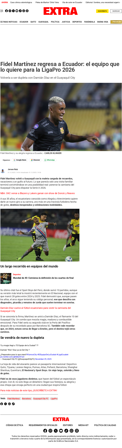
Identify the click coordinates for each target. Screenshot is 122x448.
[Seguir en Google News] (20, 160)
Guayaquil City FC (40, 399)
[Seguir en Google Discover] (35, 160)
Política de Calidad (105, 425)
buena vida (102, 22)
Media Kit (83, 425)
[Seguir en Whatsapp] (49, 160)
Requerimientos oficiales (43, 425)
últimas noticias (8, 22)
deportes (77, 22)
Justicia (66, 22)
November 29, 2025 (43, 359)
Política (55, 22)
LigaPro (54, 399)
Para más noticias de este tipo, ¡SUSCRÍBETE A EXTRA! (28, 390)
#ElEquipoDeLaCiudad (46, 354)
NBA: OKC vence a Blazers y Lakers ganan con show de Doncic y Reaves (37, 193)
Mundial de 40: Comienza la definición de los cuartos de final (43, 278)
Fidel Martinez (13, 399)
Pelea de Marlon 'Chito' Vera (47, 2)
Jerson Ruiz (13, 169)
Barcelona (26, 399)
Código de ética (14, 425)
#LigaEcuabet (62, 354)
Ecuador (24, 22)
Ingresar (116, 11)
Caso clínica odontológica (21, 2)
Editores (68, 425)
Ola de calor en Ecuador (72, 2)
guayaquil (43, 22)
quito (33, 22)
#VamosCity (32, 354)
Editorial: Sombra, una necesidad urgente (103, 2)
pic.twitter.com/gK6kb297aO (12, 357)
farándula (89, 22)
